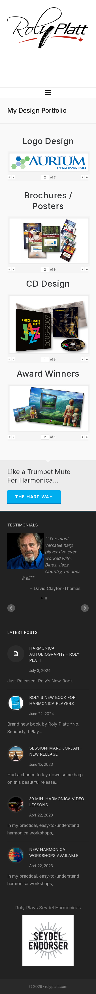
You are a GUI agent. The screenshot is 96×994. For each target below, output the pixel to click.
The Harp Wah (34, 496)
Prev (11, 608)
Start (42, 598)
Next (85, 608)
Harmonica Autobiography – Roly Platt (54, 654)
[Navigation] (48, 93)
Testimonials (22, 525)
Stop (46, 598)
